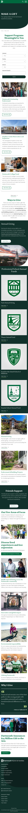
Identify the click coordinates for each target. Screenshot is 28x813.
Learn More (5, 241)
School (4, 64)
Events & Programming (6, 770)
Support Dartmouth (5, 774)
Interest (4, 53)
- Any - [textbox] (4, 55)
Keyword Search (6, 70)
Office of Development (6, 782)
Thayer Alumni (4, 800)
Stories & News (4, 768)
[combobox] (14, 55)
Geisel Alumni (4, 796)
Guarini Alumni (4, 798)
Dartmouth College (5, 794)
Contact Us (3, 784)
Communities (4, 766)
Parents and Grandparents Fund (10, 234)
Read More (5, 752)
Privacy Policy (14, 808)
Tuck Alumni (3, 802)
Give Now (6, 114)
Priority (4, 59)
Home (2, 30)
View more (13, 195)
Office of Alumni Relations (7, 780)
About (2, 778)
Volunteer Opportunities (6, 772)
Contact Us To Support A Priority (10, 553)
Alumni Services (4, 764)
